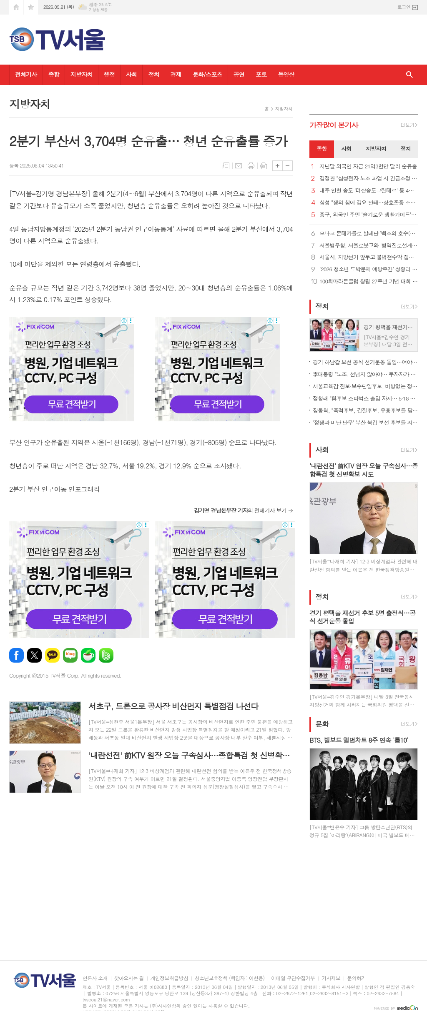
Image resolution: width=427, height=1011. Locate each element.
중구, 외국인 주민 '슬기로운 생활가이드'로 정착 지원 (368, 214)
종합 (53, 74)
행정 (109, 74)
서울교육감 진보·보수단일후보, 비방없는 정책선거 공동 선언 (365, 386)
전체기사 (26, 74)
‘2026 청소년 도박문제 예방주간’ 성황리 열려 (368, 269)
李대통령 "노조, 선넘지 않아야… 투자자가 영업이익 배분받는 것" (365, 374)
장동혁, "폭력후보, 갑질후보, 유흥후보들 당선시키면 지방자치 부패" (365, 410)
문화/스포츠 (207, 74)
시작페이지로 (16, 7)
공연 (239, 74)
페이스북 (16, 655)
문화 (322, 724)
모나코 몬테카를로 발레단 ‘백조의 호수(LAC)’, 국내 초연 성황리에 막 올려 (368, 233)
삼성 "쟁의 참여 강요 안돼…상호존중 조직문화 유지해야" (368, 202)
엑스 (34, 655)
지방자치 (81, 74)
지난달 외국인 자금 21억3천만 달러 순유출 (368, 166)
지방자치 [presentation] (376, 149)
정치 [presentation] (405, 149)
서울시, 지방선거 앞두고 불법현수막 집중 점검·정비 (368, 257)
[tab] (321, 149)
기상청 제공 (98, 10)
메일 (238, 166)
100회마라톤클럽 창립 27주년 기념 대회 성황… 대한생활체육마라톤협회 (368, 281)
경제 (176, 74)
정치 (153, 74)
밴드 (106, 655)
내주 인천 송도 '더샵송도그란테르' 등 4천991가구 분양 (368, 190)
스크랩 (263, 166)
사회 (131, 74)
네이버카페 (88, 655)
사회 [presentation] (346, 149)
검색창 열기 (409, 75)
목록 (226, 166)
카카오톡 (52, 655)
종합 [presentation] (321, 149)
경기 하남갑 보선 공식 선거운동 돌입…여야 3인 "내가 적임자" (365, 362)
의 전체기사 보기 (240, 510)
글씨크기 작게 (287, 165)
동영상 (286, 74)
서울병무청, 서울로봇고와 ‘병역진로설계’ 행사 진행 (368, 245)
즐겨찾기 (31, 7)
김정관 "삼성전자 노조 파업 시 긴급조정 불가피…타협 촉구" (368, 178)
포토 (261, 74)
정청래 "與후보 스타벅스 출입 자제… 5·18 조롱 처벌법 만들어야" (365, 398)
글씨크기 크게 (277, 165)
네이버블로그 (70, 655)
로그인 (403, 7)
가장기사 (333, 125)
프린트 (251, 166)
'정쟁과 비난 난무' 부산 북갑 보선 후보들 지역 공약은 (365, 422)
